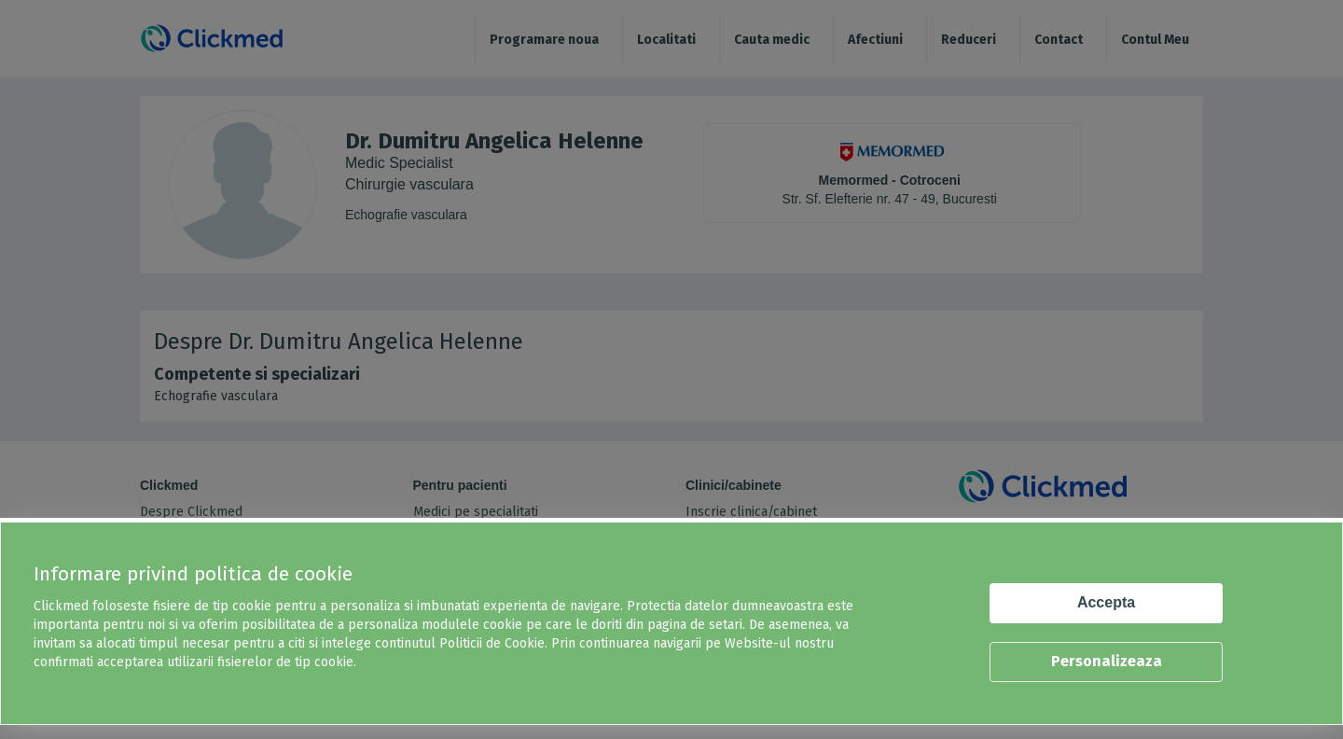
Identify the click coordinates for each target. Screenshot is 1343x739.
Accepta (1106, 602)
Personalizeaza (1106, 661)
